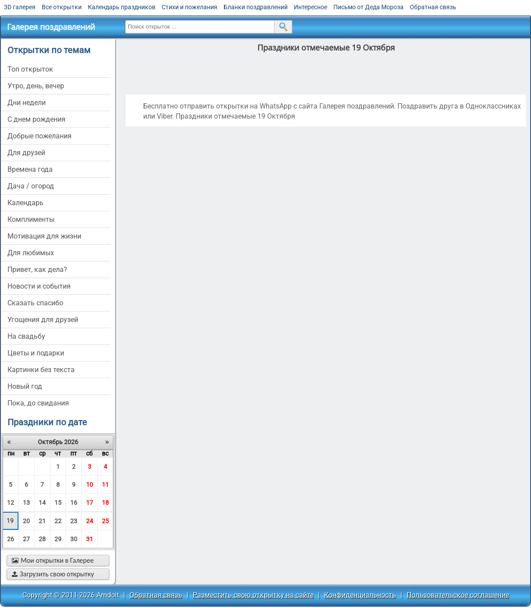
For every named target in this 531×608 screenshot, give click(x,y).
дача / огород (30, 186)
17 (89, 502)
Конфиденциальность (360, 595)
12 (10, 502)
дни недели (26, 102)
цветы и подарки (35, 353)
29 (57, 539)
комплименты (30, 219)
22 (57, 521)
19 (10, 520)
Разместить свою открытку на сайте (253, 595)
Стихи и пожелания (189, 7)
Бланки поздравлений (256, 7)
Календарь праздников (121, 7)
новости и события (39, 286)
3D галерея (20, 7)
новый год (24, 386)
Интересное (310, 7)
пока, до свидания (38, 403)
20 (26, 521)
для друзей (26, 152)
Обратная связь (433, 7)
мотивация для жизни (44, 236)
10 (89, 484)
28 (42, 539)
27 (26, 539)
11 (105, 484)
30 (73, 539)
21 (42, 521)
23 (73, 521)
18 (105, 502)
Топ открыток (30, 69)
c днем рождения (36, 119)
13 (26, 502)
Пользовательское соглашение (458, 595)
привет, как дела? (37, 269)
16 (73, 502)
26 (10, 539)
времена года (30, 169)
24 (89, 521)
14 (42, 502)
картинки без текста (41, 370)
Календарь (25, 203)
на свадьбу (26, 336)
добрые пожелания (39, 136)
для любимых (30, 253)
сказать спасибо (35, 303)
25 (105, 521)
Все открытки (62, 7)
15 (57, 502)
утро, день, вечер (35, 86)
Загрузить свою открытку (53, 574)
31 (89, 539)
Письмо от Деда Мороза (368, 7)
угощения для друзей (42, 319)
